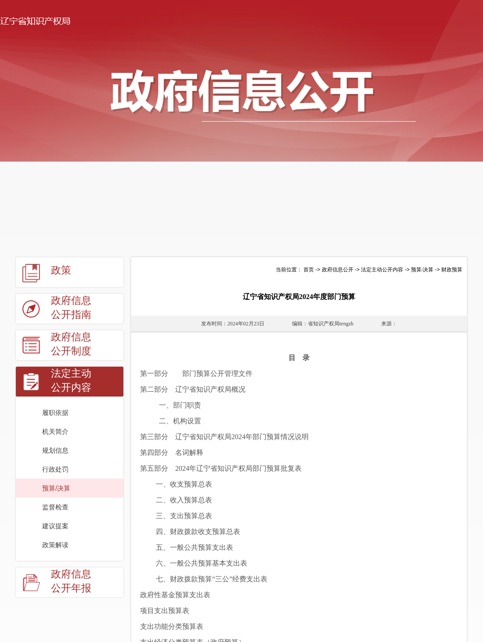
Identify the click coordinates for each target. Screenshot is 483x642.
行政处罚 (55, 469)
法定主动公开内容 (71, 380)
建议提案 (55, 526)
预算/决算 (56, 488)
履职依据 (55, 412)
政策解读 (55, 544)
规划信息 (55, 450)
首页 (308, 270)
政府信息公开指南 (71, 307)
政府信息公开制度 (71, 344)
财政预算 (451, 270)
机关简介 (55, 431)
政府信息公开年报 (71, 581)
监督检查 (55, 507)
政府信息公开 (337, 270)
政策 (61, 270)
